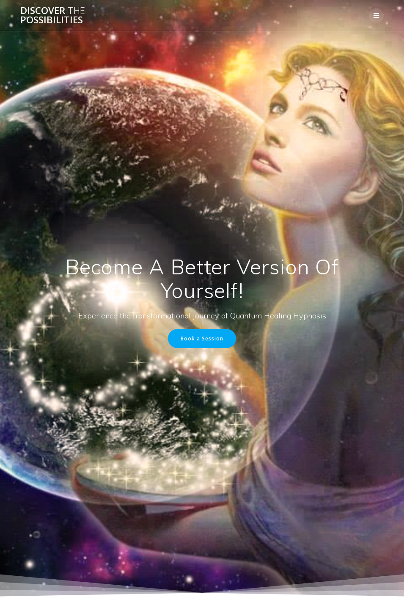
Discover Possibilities (52, 15)
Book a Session (202, 338)
